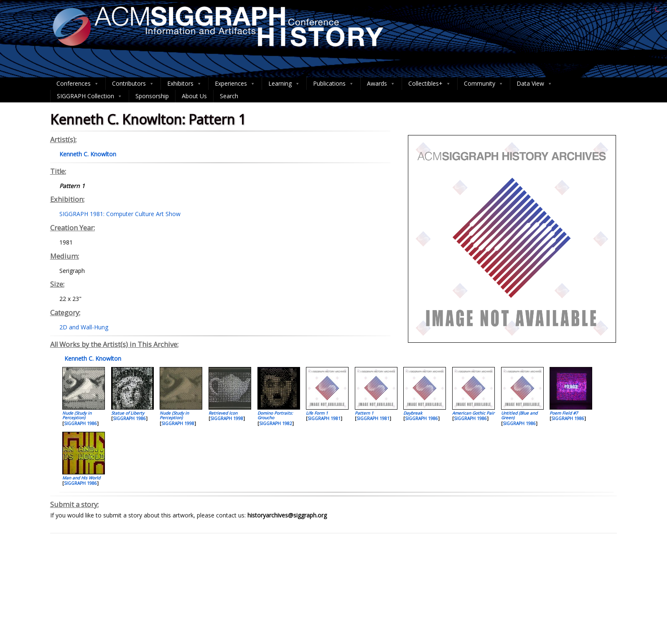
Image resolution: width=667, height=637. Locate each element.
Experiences (235, 83)
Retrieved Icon (223, 413)
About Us (194, 96)
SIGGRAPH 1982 (275, 423)
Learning (284, 83)
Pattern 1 (364, 413)
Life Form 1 (317, 413)
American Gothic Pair (473, 413)
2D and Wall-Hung (83, 327)
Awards (381, 83)
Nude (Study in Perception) (77, 415)
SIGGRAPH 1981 (324, 418)
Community (484, 83)
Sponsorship (152, 96)
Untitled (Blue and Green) (519, 415)
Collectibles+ (429, 83)
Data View (534, 83)
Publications (333, 83)
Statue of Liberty (127, 413)
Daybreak (412, 413)
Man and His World (81, 478)
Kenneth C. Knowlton (92, 358)
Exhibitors (184, 83)
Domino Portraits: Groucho (275, 415)
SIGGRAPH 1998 (177, 423)
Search (229, 96)
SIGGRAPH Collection (89, 96)
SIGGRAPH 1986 (80, 423)
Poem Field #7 (564, 413)
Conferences (77, 83)
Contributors (133, 83)
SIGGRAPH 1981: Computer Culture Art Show (120, 214)
